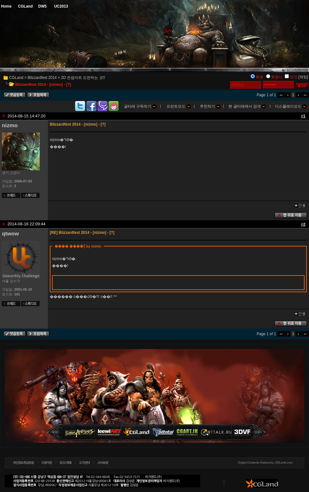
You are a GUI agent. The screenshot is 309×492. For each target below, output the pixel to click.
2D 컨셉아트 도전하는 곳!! (83, 77)
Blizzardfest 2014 (42, 77)
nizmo (10, 125)
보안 (293, 77)
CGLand (16, 77)
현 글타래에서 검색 (247, 106)
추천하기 (210, 106)
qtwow (10, 233)
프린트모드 (178, 106)
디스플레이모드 (290, 106)
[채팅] (303, 77)
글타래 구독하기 (140, 106)
